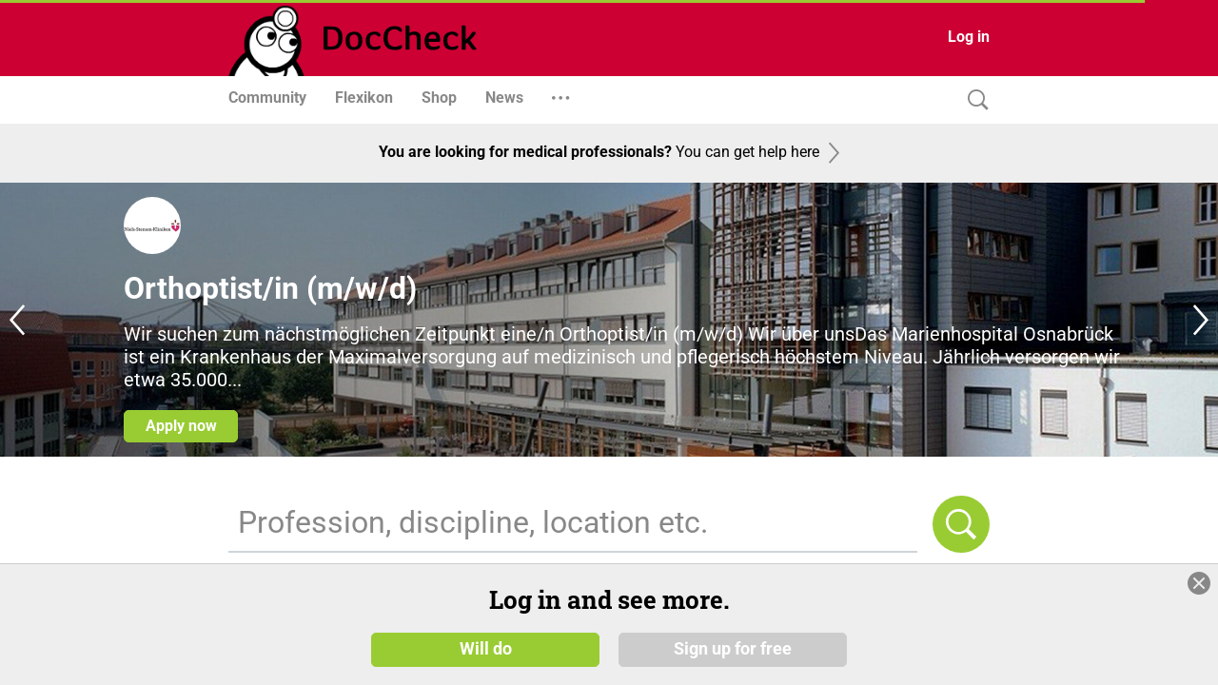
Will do (486, 663)
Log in (969, 37)
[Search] (973, 100)
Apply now (181, 426)
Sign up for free (733, 663)
